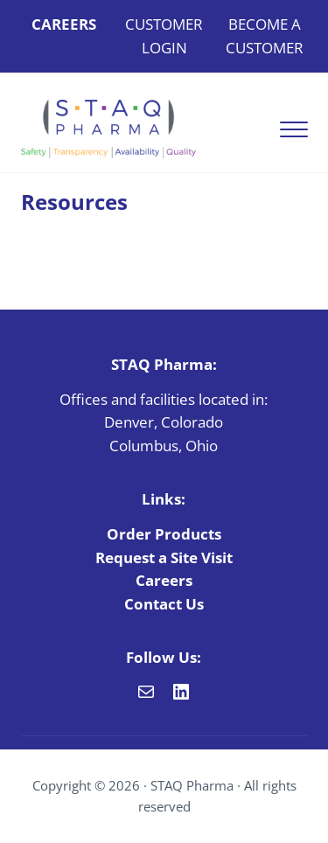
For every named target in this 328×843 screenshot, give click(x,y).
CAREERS (63, 24)
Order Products (164, 534)
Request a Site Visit (164, 557)
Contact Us (164, 604)
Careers (164, 580)
